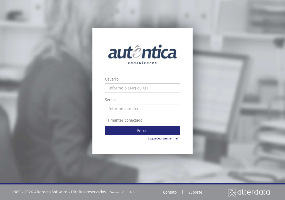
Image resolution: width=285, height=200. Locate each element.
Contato (170, 192)
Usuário (112, 79)
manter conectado (123, 120)
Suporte (195, 192)
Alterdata (248, 192)
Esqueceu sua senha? (163, 138)
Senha (110, 100)
